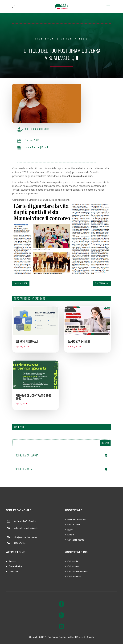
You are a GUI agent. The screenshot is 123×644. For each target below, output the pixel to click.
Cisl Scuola (72, 561)
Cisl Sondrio (73, 566)
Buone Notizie (42, 147)
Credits (90, 637)
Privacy (12, 561)
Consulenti (14, 571)
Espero (70, 534)
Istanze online (73, 524)
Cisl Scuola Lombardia (77, 571)
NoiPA (70, 529)
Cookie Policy (15, 566)
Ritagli (54, 147)
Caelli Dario (53, 129)
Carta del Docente (75, 539)
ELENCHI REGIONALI (27, 341)
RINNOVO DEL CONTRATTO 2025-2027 (34, 397)
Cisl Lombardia (74, 576)
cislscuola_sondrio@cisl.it (26, 528)
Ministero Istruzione (76, 519)
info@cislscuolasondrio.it (25, 537)
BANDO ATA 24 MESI (79, 341)
